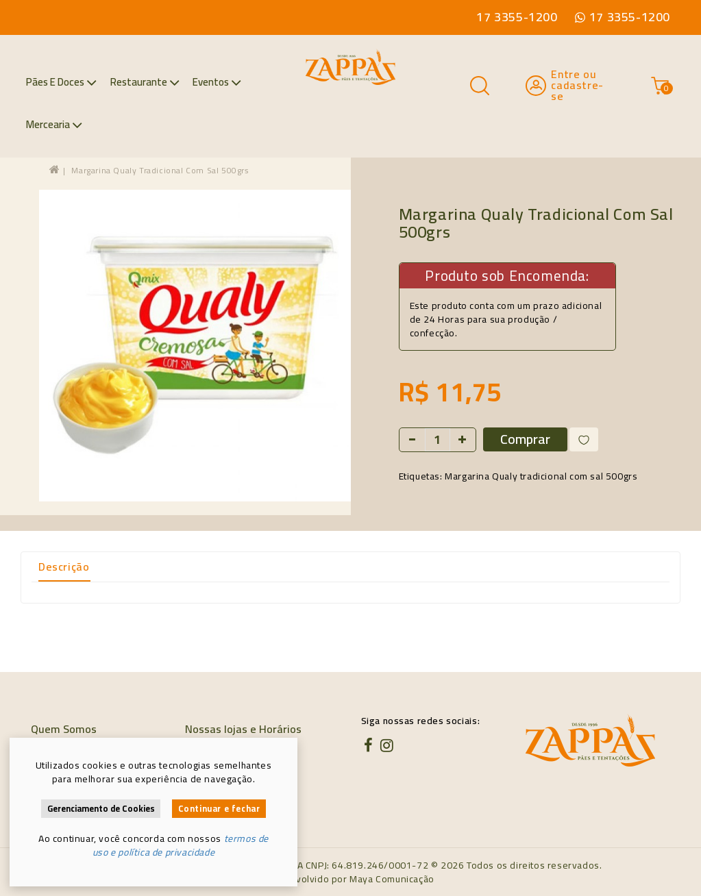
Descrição (63, 566)
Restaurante (145, 82)
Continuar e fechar (219, 809)
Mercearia (54, 124)
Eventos (217, 82)
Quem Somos (64, 729)
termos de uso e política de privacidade (181, 845)
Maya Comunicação (391, 879)
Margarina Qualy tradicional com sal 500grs (160, 170)
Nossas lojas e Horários (243, 729)
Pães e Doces (61, 82)
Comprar (525, 439)
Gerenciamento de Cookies (101, 809)
